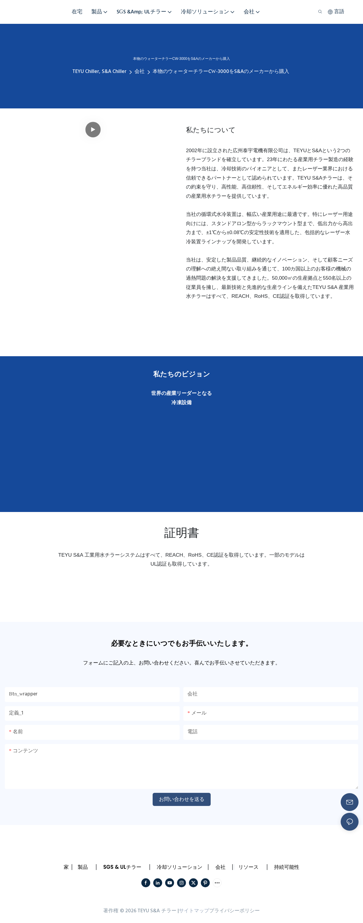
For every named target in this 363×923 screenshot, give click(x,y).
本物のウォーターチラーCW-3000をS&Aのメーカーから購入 (221, 72)
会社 (139, 72)
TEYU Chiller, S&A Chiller (99, 72)
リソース (248, 867)
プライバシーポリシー (234, 911)
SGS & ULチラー (122, 867)
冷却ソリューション (179, 867)
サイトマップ (194, 911)
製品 (83, 867)
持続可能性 (286, 867)
